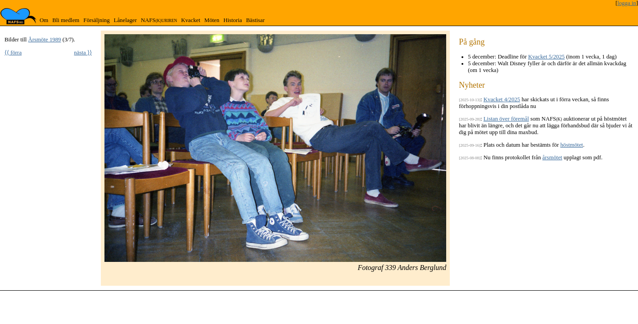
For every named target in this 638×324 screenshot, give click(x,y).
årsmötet (552, 157)
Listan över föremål (506, 119)
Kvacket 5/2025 (546, 57)
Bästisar (255, 20)
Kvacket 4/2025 (502, 99)
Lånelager (125, 20)
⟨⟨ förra (13, 53)
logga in (626, 3)
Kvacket (190, 20)
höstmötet (571, 145)
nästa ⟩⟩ (83, 53)
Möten (211, 20)
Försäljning (96, 20)
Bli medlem (65, 20)
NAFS (159, 20)
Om (44, 20)
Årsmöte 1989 (44, 39)
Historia (232, 20)
